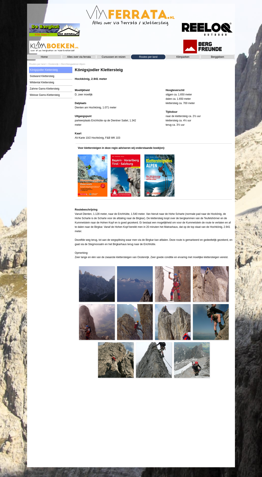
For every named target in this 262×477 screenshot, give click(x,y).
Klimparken (182, 56)
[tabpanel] (154, 76)
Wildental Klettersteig (42, 82)
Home (44, 56)
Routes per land (148, 56)
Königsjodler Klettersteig (44, 69)
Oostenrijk (53, 64)
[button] (97, 284)
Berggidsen (217, 56)
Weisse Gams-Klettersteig (45, 94)
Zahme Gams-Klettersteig (44, 88)
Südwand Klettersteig (42, 76)
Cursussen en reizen (113, 56)
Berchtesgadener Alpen (73, 64)
